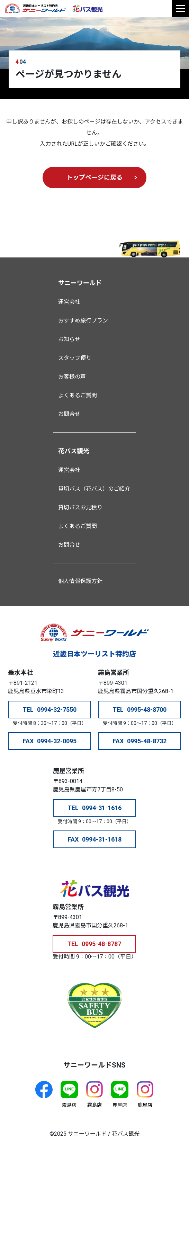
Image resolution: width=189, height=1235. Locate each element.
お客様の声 (72, 376)
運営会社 (69, 302)
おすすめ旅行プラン (83, 320)
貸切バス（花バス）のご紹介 (94, 488)
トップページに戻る (94, 177)
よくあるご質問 (77, 395)
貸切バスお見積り (80, 507)
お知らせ (69, 339)
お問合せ (69, 414)
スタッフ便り (74, 358)
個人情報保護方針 (80, 581)
